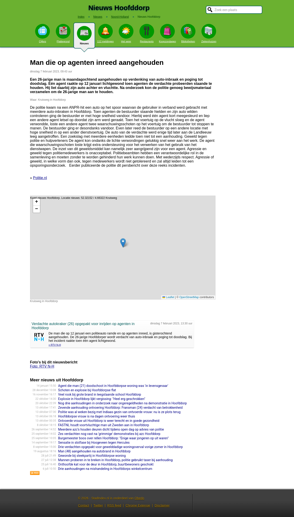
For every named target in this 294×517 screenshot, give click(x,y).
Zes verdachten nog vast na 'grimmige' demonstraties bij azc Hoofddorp (109, 434)
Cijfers (42, 33)
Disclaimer (162, 505)
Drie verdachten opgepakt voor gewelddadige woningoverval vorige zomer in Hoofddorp (120, 447)
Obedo (139, 498)
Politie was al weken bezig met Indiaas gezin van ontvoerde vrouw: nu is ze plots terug (119, 412)
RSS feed (114, 505)
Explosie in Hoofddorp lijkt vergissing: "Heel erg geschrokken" (101, 399)
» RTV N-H (55, 344)
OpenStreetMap (189, 297)
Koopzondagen (167, 33)
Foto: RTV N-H (42, 366)
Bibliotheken (188, 33)
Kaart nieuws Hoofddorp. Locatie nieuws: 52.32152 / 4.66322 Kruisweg (122, 247)
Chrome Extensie (137, 505)
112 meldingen (105, 33)
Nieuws (84, 37)
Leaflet (168, 297)
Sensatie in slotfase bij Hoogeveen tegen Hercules (94, 442)
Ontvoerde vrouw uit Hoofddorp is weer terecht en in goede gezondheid (108, 421)
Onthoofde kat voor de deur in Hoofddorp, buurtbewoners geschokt (105, 464)
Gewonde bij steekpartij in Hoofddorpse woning (92, 455)
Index (81, 16)
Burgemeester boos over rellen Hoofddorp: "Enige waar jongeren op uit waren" (113, 438)
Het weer (126, 33)
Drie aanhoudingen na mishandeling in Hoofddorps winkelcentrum (105, 469)
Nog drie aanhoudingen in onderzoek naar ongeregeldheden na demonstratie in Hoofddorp (122, 403)
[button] (123, 243)
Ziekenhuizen (208, 33)
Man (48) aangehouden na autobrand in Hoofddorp (94, 451)
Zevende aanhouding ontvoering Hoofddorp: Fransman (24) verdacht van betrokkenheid (120, 407)
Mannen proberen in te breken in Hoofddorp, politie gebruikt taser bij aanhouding (115, 460)
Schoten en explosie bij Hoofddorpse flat (87, 390)
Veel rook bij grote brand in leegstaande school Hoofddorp (99, 394)
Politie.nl (40, 178)
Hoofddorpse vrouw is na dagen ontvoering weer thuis (96, 416)
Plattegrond (63, 33)
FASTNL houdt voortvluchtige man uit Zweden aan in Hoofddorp (103, 425)
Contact (83, 505)
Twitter (98, 505)
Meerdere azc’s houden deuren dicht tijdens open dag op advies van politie (111, 429)
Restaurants (146, 33)
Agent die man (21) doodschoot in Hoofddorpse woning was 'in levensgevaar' (113, 386)
